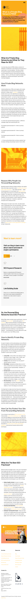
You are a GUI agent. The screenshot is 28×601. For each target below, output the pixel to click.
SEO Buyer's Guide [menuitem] (18, 562)
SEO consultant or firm (20, 414)
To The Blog (10, 256)
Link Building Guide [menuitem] (18, 560)
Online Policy (3, 597)
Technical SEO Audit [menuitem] (4, 564)
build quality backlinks (16, 509)
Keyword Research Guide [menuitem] (19, 558)
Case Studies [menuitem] (17, 556)
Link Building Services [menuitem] (5, 558)
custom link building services (14, 416)
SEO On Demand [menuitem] (18, 564)
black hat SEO (9, 321)
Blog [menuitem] (16, 553)
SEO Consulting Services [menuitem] (5, 560)
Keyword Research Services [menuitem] (6, 556)
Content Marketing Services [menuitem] (6, 553)
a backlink (15, 92)
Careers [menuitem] (16, 566)
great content (22, 191)
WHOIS (17, 380)
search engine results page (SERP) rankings (15, 222)
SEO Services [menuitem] (3, 562)
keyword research (8, 494)
